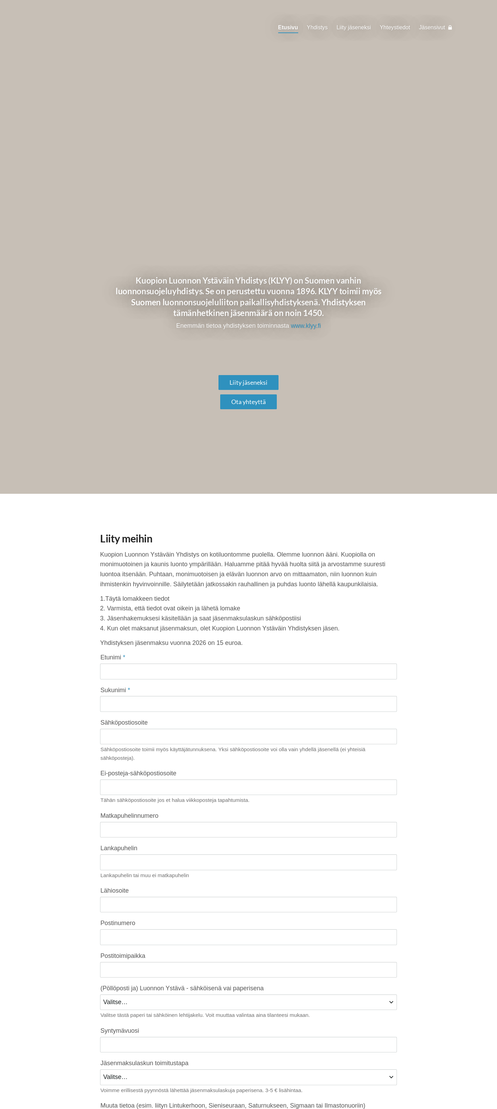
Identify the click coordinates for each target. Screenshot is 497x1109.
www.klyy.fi (306, 325)
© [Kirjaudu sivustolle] (103, 1089)
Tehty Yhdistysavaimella (374, 1089)
